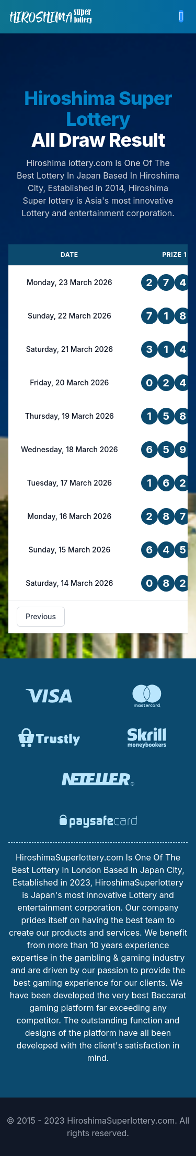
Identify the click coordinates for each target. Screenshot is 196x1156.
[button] (181, 16)
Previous (41, 616)
